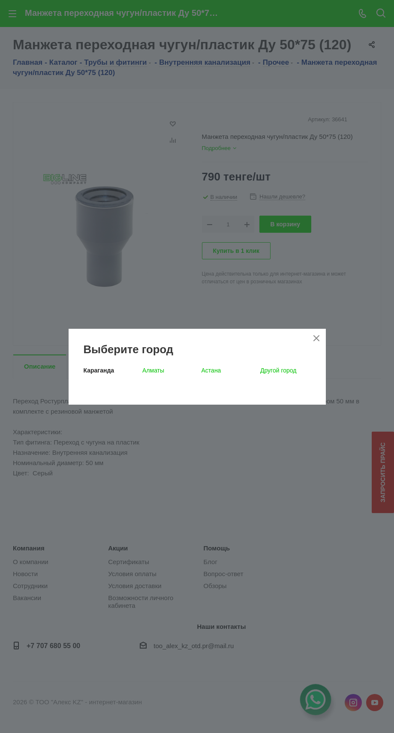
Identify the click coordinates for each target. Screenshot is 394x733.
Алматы (153, 370)
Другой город (278, 370)
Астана (211, 370)
